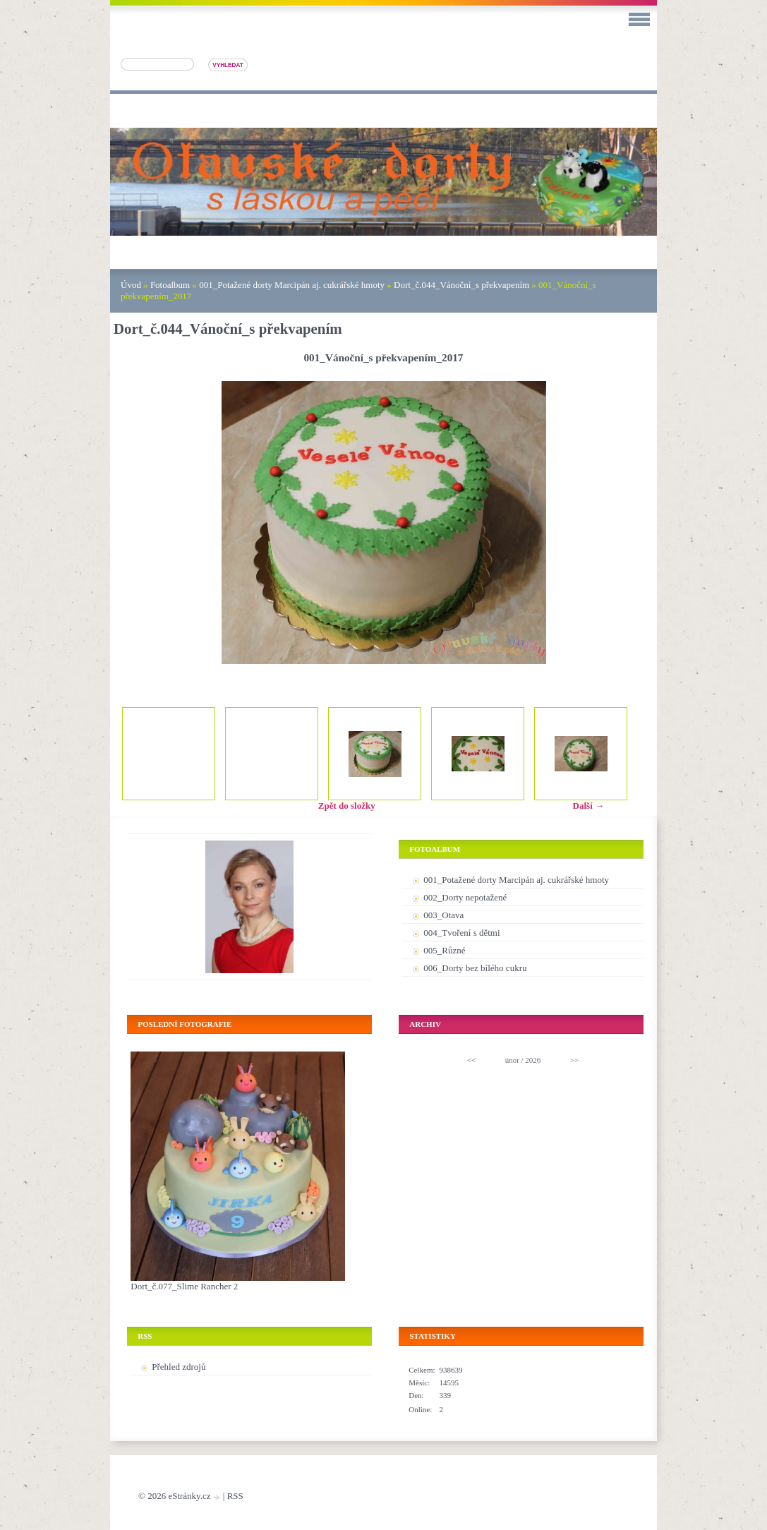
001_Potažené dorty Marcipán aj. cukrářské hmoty (292, 284)
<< (471, 1060)
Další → (588, 805)
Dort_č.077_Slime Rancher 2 (184, 1286)
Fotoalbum (170, 284)
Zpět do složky (346, 805)
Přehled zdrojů (178, 1366)
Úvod (131, 284)
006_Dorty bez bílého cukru (474, 968)
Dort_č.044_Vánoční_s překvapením (461, 284)
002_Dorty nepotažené (465, 897)
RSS (235, 1495)
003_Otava (443, 915)
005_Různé (444, 950)
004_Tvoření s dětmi (461, 932)
